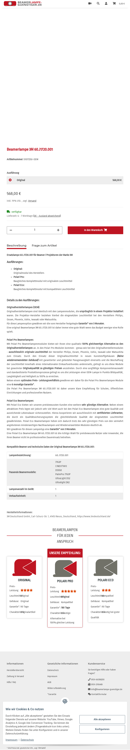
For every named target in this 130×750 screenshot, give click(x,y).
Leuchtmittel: (14, 596)
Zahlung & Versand (15, 676)
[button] (98, 3)
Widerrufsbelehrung (56, 688)
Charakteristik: (14, 612)
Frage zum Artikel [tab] (44, 246)
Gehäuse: (14, 601)
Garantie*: (14, 607)
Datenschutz (30, 739)
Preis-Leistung (13, 588)
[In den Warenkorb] (9, 15)
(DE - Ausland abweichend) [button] (47, 216)
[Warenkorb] (118, 3)
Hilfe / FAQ (11, 682)
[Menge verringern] (11, 230)
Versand (32, 201)
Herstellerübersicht (15, 670)
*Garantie (51, 694)
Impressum (14, 739)
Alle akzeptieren (99, 719)
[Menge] (35, 230)
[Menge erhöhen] (58, 230)
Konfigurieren (99, 729)
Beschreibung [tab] (16, 246)
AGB (49, 682)
